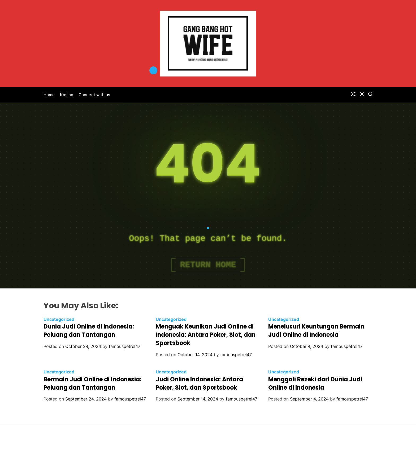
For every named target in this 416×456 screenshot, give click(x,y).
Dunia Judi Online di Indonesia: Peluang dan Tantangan (89, 330)
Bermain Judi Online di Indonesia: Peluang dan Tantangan (92, 383)
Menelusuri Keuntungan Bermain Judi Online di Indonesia (316, 330)
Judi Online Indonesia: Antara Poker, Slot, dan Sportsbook (199, 383)
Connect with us (94, 94)
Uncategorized (59, 319)
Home (49, 94)
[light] (361, 94)
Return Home (208, 265)
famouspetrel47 (124, 346)
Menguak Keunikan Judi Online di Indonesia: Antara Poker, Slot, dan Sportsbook (205, 334)
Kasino (66, 94)
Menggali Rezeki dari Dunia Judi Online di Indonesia (315, 383)
